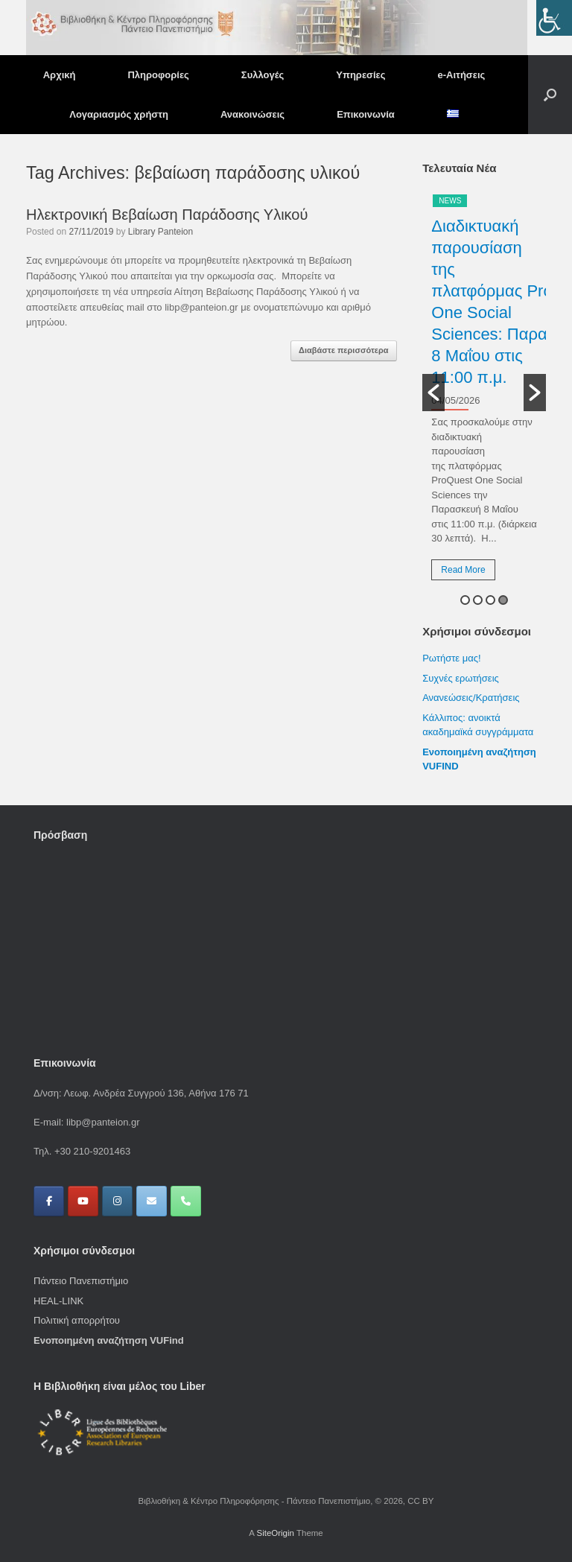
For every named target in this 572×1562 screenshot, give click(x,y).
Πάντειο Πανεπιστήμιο (81, 1280)
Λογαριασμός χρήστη (118, 114)
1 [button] (465, 600)
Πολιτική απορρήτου (77, 1320)
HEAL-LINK (58, 1301)
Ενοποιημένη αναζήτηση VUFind (109, 1340)
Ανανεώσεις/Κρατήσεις (470, 697)
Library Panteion (160, 231)
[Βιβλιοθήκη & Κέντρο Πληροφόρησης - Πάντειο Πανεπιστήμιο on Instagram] (117, 1201)
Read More (463, 570)
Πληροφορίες (157, 74)
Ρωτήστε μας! (451, 658)
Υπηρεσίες (360, 74)
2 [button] (478, 600)
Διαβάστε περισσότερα (344, 350)
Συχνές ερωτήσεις (460, 678)
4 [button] (503, 600)
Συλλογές (262, 74)
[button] (550, 94)
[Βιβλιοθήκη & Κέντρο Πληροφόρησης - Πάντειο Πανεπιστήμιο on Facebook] (49, 1201)
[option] (484, 392)
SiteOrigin (275, 1532)
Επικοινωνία (366, 114)
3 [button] (490, 600)
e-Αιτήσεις (462, 74)
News (450, 201)
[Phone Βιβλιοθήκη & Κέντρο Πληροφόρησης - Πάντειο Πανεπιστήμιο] (186, 1201)
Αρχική (59, 74)
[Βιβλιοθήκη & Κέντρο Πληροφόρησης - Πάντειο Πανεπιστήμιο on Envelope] (151, 1201)
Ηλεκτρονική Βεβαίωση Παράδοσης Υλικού (167, 214)
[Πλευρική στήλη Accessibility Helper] (554, 18)
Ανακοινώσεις (252, 114)
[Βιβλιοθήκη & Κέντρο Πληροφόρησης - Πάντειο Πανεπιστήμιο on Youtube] (83, 1201)
